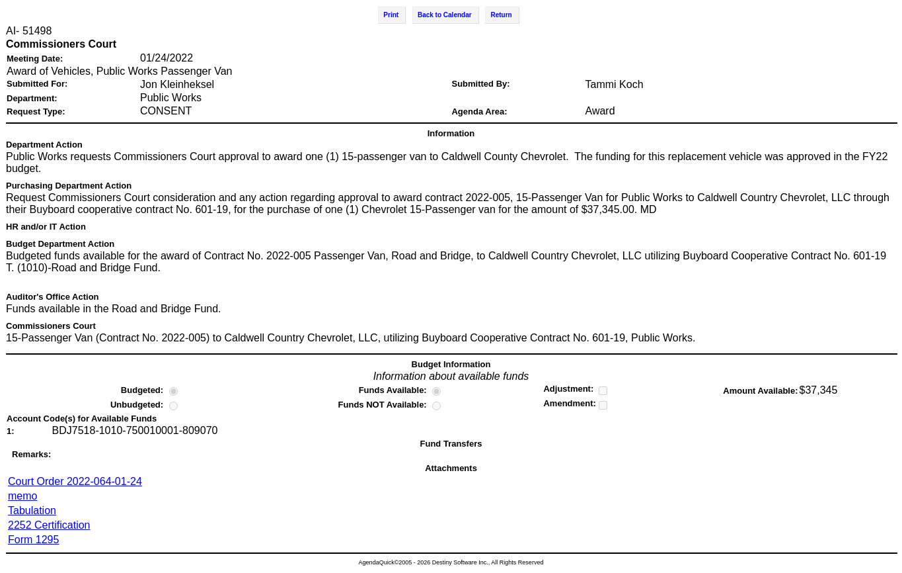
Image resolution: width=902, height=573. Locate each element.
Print (390, 15)
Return (500, 15)
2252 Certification (49, 525)
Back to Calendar (445, 15)
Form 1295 (33, 539)
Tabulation (32, 510)
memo (22, 496)
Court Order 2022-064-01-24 (75, 481)
